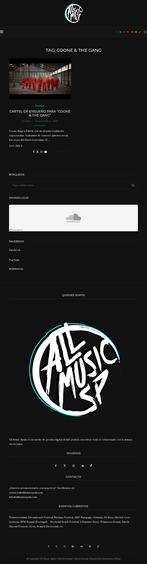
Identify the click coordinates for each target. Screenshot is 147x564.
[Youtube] (128, 32)
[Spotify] (136, 32)
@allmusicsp (16, 268)
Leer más (15, 145)
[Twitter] (120, 32)
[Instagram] (124, 32)
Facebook (14, 250)
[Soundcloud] (132, 32)
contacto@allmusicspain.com (26, 492)
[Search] (145, 32)
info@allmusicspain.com (23, 497)
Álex (27, 121)
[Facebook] (117, 32)
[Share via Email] (45, 151)
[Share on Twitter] (37, 151)
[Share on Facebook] (33, 151)
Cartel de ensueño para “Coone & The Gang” (39, 113)
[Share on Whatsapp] (41, 151)
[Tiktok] (140, 32)
